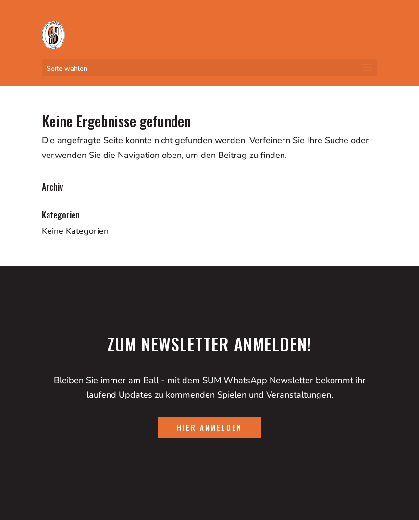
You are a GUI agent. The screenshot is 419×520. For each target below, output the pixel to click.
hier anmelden (209, 427)
